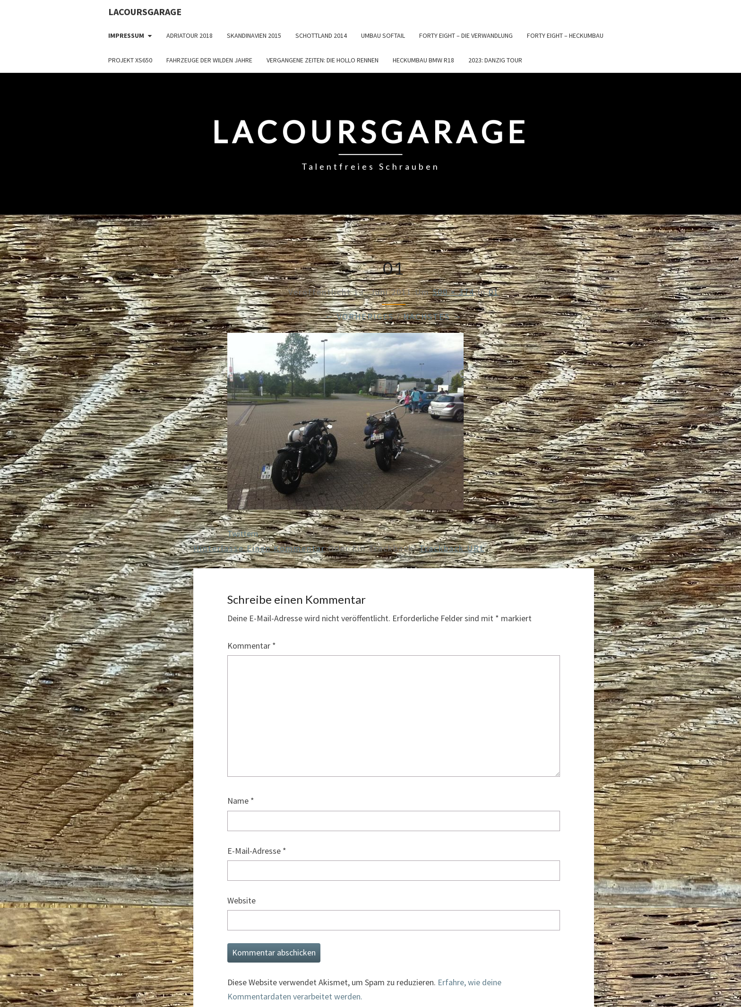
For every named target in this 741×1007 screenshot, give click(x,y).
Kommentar (251, 645)
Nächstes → (432, 316)
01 (494, 291)
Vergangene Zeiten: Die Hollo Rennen (323, 60)
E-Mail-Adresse (256, 850)
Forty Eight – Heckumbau (565, 35)
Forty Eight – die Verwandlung (466, 35)
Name (240, 800)
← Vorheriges (359, 316)
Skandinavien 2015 (254, 35)
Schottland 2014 (321, 35)
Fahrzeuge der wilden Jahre (209, 60)
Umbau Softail (383, 35)
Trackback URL (452, 548)
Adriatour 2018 (189, 35)
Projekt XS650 (130, 60)
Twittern (242, 533)
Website (241, 900)
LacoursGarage (144, 11)
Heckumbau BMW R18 (423, 60)
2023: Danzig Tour (495, 60)
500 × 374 (453, 291)
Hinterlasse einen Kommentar (259, 548)
